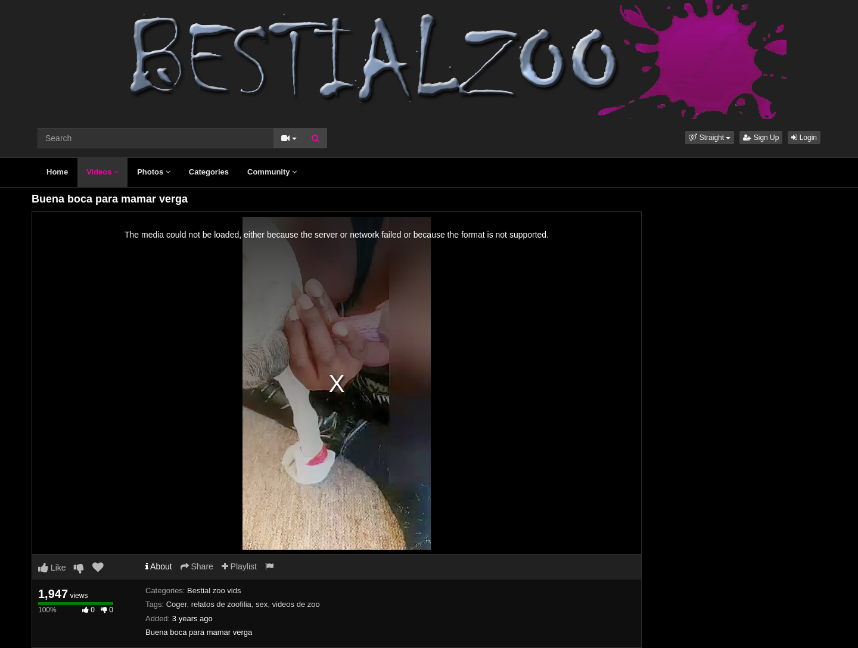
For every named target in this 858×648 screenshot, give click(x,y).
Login (804, 137)
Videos (102, 171)
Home (57, 171)
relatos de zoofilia (221, 604)
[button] (709, 137)
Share (197, 566)
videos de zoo (296, 604)
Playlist (239, 566)
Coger (176, 604)
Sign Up (761, 137)
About (158, 566)
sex (262, 604)
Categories (209, 171)
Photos (153, 171)
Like (52, 567)
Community (272, 171)
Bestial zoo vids (214, 590)
